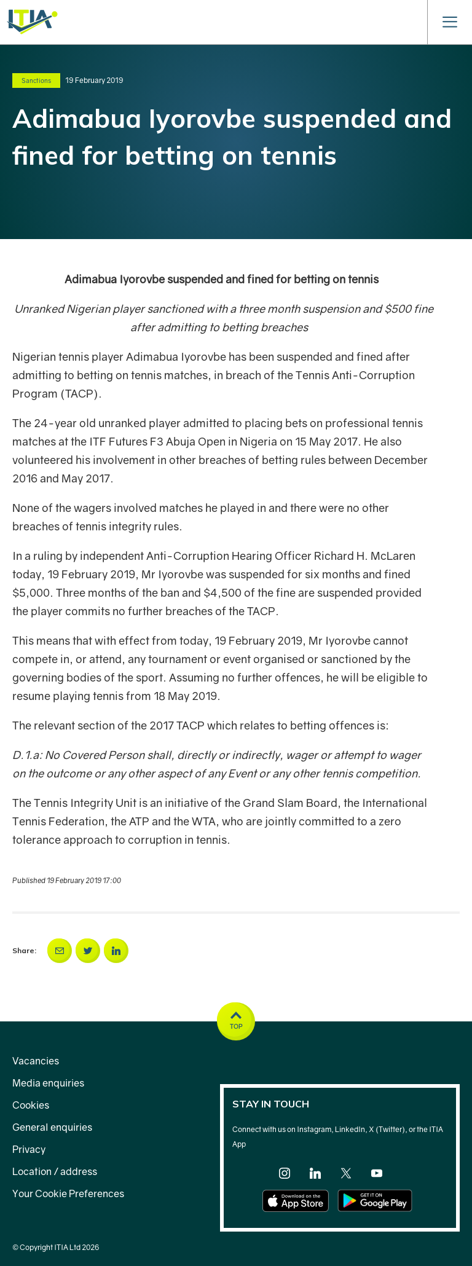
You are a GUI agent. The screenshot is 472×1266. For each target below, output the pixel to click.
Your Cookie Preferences (68, 1193)
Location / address (54, 1171)
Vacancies (35, 1061)
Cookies (30, 1105)
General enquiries (52, 1127)
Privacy (28, 1149)
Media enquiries (48, 1083)
